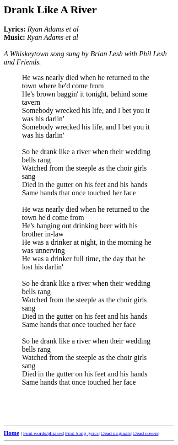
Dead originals (116, 433)
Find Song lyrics (81, 433)
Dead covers (145, 433)
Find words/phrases (43, 433)
